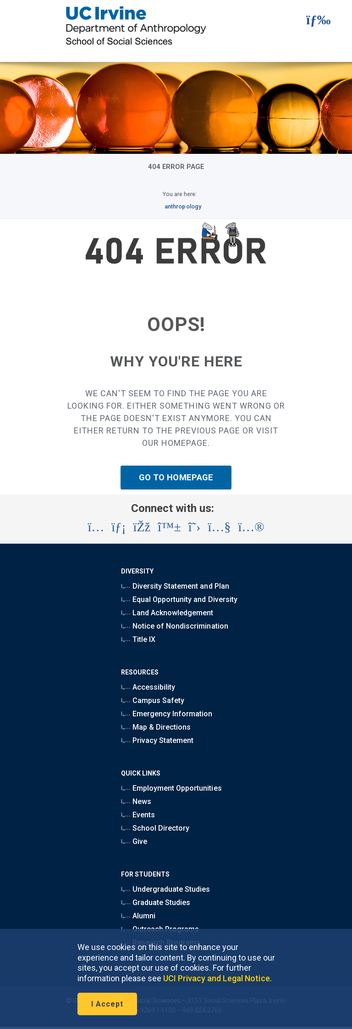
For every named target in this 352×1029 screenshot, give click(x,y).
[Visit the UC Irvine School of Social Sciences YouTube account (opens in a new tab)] (219, 527)
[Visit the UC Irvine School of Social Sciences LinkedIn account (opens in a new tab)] (118, 527)
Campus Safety (152, 700)
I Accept (107, 1004)
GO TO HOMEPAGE (176, 477)
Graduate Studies (155, 902)
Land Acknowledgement (167, 612)
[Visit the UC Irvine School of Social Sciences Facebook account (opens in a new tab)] (141, 527)
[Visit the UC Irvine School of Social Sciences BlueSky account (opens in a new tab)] (169, 527)
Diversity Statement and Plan (175, 586)
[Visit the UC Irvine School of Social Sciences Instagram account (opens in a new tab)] (96, 527)
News (136, 801)
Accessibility (148, 687)
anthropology (183, 206)
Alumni (138, 915)
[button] (309, 22)
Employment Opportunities (171, 788)
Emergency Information (166, 713)
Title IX (138, 639)
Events (138, 814)
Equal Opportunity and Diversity (179, 599)
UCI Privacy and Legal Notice (216, 978)
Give (134, 841)
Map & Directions (156, 727)
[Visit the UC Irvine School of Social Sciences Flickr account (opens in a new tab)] (251, 527)
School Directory (155, 828)
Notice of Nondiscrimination (174, 626)
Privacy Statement (157, 740)
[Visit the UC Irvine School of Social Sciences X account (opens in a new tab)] (194, 527)
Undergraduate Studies (165, 889)
